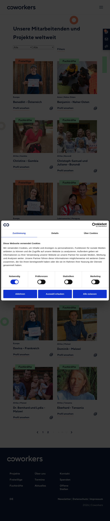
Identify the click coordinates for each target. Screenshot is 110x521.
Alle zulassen (90, 294)
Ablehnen (20, 294)
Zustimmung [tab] (19, 233)
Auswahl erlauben (55, 294)
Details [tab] (55, 233)
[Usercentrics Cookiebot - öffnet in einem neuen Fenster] (94, 225)
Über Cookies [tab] (91, 233)
